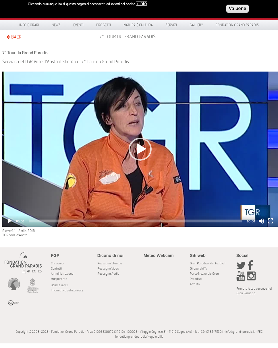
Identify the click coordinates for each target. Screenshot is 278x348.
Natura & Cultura (138, 25)
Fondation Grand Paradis (237, 25)
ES (40, 271)
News (56, 25)
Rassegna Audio (108, 273)
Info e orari (29, 25)
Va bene (237, 7)
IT (23, 271)
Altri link (195, 284)
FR (28, 271)
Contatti (56, 268)
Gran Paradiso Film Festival (207, 263)
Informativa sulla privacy (67, 290)
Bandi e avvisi (59, 285)
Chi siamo (57, 263)
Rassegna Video (108, 268)
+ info (141, 3)
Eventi (78, 25)
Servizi (171, 25)
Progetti (103, 25)
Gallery (196, 25)
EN (34, 271)
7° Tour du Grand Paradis (127, 36)
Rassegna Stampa (109, 263)
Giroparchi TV (198, 268)
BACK (13, 36)
